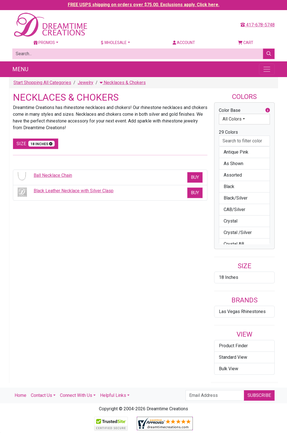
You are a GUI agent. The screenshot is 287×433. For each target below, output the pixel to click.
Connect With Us (76, 395)
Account (184, 42)
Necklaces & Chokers (123, 82)
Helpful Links (113, 395)
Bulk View (228, 368)
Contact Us (41, 395)
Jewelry (85, 82)
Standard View (233, 357)
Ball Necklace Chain (53, 175)
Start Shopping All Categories (42, 82)
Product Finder (233, 345)
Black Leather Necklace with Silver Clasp (74, 190)
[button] (267, 110)
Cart (245, 42)
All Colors (232, 119)
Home (20, 395)
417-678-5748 (257, 24)
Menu (20, 69)
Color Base (244, 110)
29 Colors (228, 132)
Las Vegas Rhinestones (242, 311)
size (36, 144)
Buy (195, 177)
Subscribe (259, 395)
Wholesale (114, 42)
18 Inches (228, 277)
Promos (44, 42)
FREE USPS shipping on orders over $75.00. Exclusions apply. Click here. (143, 4)
